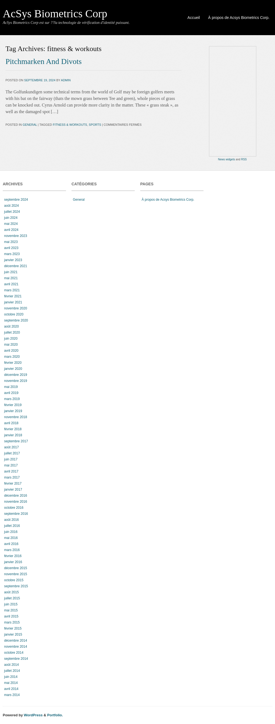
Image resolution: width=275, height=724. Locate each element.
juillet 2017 (12, 453)
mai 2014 (11, 683)
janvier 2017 (13, 489)
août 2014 (11, 665)
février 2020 (12, 363)
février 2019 (12, 405)
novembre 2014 (15, 646)
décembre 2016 (15, 495)
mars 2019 (12, 399)
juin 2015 (11, 604)
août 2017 (11, 447)
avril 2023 (11, 248)
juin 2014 (11, 677)
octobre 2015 (13, 580)
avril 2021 (11, 284)
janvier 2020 (13, 369)
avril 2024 (11, 230)
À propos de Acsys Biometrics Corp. (239, 17)
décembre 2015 (15, 568)
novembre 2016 (15, 502)
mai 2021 (11, 278)
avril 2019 (11, 393)
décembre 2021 (15, 266)
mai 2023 (11, 242)
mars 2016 (12, 550)
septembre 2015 (16, 586)
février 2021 (12, 296)
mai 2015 (11, 610)
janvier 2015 (13, 634)
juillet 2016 (12, 526)
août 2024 (11, 206)
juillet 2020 (12, 332)
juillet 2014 (12, 671)
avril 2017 (11, 471)
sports (95, 124)
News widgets (226, 159)
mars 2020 (12, 357)
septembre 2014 (16, 659)
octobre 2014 (13, 653)
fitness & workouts (70, 124)
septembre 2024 (16, 200)
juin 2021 (11, 272)
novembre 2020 (15, 308)
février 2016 (12, 556)
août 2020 (11, 326)
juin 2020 (11, 338)
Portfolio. (55, 715)
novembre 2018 (15, 417)
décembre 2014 (15, 640)
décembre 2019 (15, 375)
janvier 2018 (13, 435)
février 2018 (12, 429)
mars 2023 (12, 254)
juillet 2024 (12, 212)
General (30, 124)
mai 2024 (11, 224)
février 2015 (12, 628)
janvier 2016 (13, 562)
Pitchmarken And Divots (44, 61)
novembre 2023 (15, 236)
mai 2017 (11, 465)
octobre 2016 (13, 508)
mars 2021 (12, 290)
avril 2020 (11, 351)
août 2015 (11, 592)
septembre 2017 (16, 441)
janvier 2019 (13, 411)
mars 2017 (12, 477)
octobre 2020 (13, 314)
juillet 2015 (12, 598)
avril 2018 (11, 423)
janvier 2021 (13, 302)
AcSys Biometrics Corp (55, 13)
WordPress (33, 715)
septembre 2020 (16, 320)
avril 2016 (11, 544)
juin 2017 (11, 459)
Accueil (194, 17)
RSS (244, 159)
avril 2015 (11, 616)
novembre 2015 (15, 574)
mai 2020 (11, 344)
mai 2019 (11, 387)
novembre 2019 (15, 381)
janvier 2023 (13, 260)
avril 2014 (11, 689)
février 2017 (12, 483)
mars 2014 (12, 695)
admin (66, 80)
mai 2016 (11, 538)
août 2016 (11, 520)
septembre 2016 (16, 514)
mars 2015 (12, 622)
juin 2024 (11, 218)
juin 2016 (11, 532)
